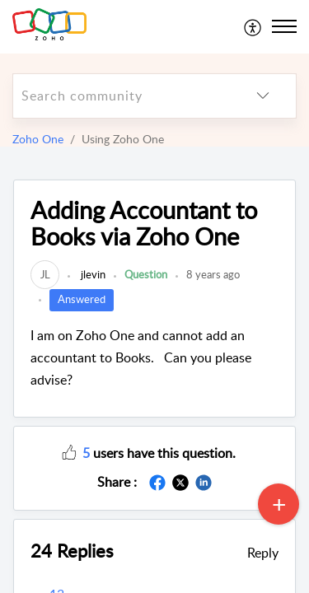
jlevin (91, 274)
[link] (44, 274)
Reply (263, 553)
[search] (121, 96)
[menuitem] (253, 26)
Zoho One (37, 139)
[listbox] (263, 96)
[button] (69, 451)
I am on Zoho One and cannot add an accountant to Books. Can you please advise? (140, 357)
